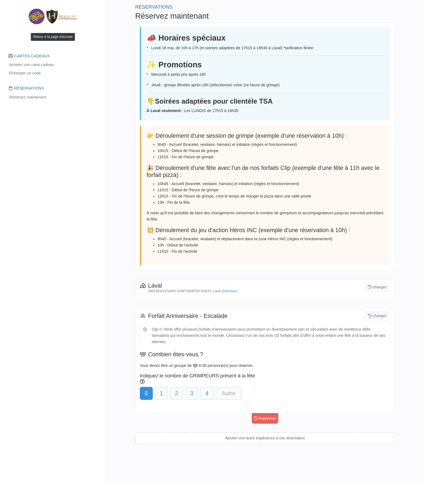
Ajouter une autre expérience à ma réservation (265, 438)
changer (377, 287)
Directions (230, 291)
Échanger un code (25, 73)
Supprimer (265, 418)
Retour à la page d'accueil (52, 37)
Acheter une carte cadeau (31, 64)
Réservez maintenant (27, 97)
